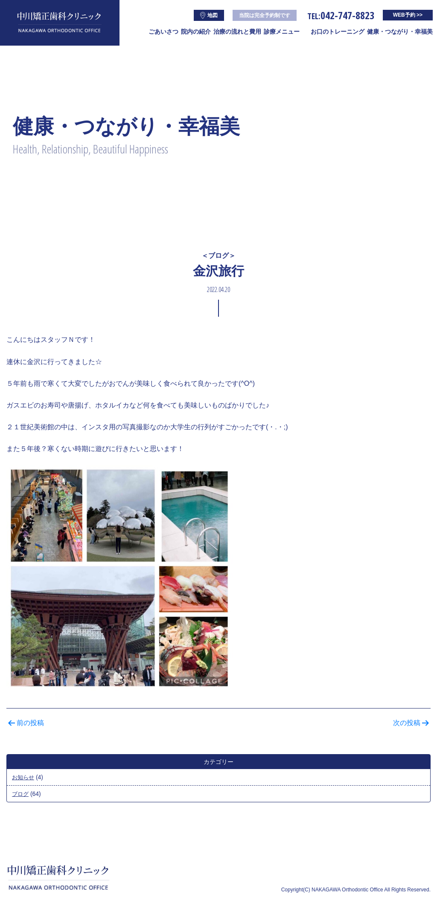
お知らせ (24, 777)
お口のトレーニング (337, 31)
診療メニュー (282, 31)
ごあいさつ (163, 31)
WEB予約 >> (407, 15)
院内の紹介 (196, 31)
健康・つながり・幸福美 (400, 31)
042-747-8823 (340, 15)
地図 (209, 15)
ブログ (21, 793)
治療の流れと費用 (237, 31)
